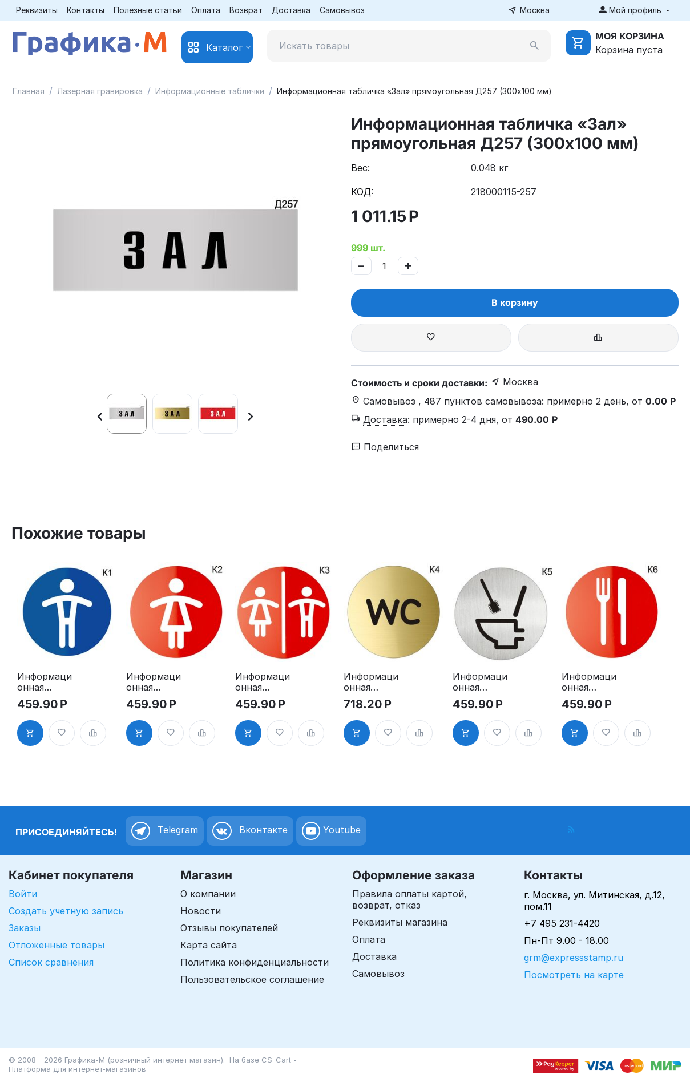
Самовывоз (342, 10)
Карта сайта (208, 945)
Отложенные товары (56, 945)
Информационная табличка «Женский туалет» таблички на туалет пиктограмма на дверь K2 (154, 682)
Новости (200, 911)
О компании (208, 893)
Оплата (205, 10)
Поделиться (385, 447)
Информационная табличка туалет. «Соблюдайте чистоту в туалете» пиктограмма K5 (481, 682)
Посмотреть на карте (574, 974)
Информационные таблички (209, 91)
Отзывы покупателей (229, 928)
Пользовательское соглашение (252, 979)
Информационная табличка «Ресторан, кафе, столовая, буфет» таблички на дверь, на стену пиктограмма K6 (590, 682)
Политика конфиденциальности (254, 962)
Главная (29, 91)
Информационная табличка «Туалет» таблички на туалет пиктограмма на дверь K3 (263, 682)
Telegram (164, 831)
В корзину (514, 302)
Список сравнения (51, 962)
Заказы (25, 928)
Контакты (85, 10)
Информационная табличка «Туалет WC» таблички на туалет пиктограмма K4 (372, 682)
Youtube (331, 831)
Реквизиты (37, 10)
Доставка (291, 10)
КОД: (362, 191)
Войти (23, 893)
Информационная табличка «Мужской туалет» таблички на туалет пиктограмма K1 (45, 682)
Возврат (246, 10)
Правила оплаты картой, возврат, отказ (409, 899)
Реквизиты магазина (399, 922)
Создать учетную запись (66, 911)
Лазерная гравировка (100, 91)
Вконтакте (250, 831)
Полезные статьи (148, 10)
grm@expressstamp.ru (573, 957)
